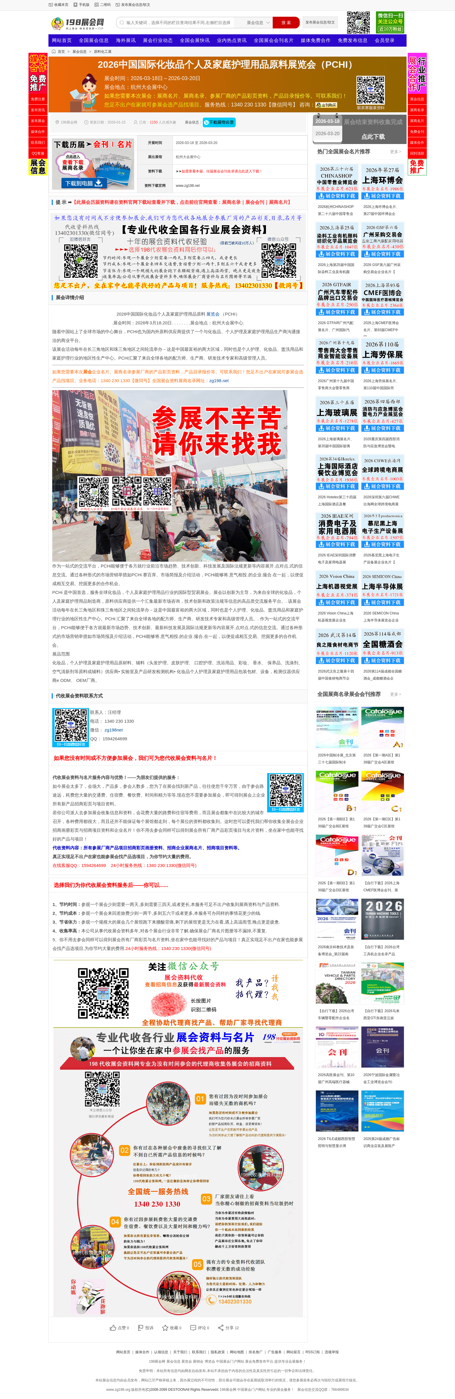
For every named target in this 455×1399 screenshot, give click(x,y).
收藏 (175, 1327)
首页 (61, 52)
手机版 (84, 5)
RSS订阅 (313, 1352)
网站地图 (237, 1352)
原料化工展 (103, 52)
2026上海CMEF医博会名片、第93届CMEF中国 (381, 330)
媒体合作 (142, 1352)
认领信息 (161, 1352)
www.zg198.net (188, 186)
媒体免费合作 (316, 40)
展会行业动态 (158, 40)
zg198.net (219, 380)
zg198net (114, 729)
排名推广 (256, 1352)
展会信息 (80, 52)
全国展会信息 (94, 40)
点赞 (123, 1327)
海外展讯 (126, 40)
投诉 (149, 1327)
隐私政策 (218, 1352)
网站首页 (62, 40)
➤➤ (219, 171)
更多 (396, 151)
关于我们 (180, 1352)
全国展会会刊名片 (274, 40)
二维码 (105, 5)
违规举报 (332, 1352)
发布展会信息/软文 (135, 5)
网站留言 (294, 1352)
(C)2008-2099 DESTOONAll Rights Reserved (180, 1390)
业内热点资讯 (232, 40)
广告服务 (275, 1352)
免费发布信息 (353, 40)
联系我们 (199, 1352)
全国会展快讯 (195, 40)
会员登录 (385, 40)
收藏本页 (61, 5)
